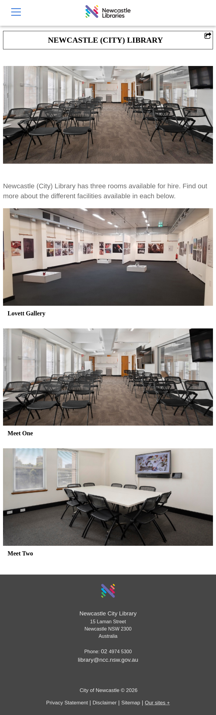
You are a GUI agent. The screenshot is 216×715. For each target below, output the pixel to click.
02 (105, 651)
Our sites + (157, 703)
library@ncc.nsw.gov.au (108, 660)
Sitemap (130, 703)
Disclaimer (104, 703)
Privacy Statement (67, 703)
